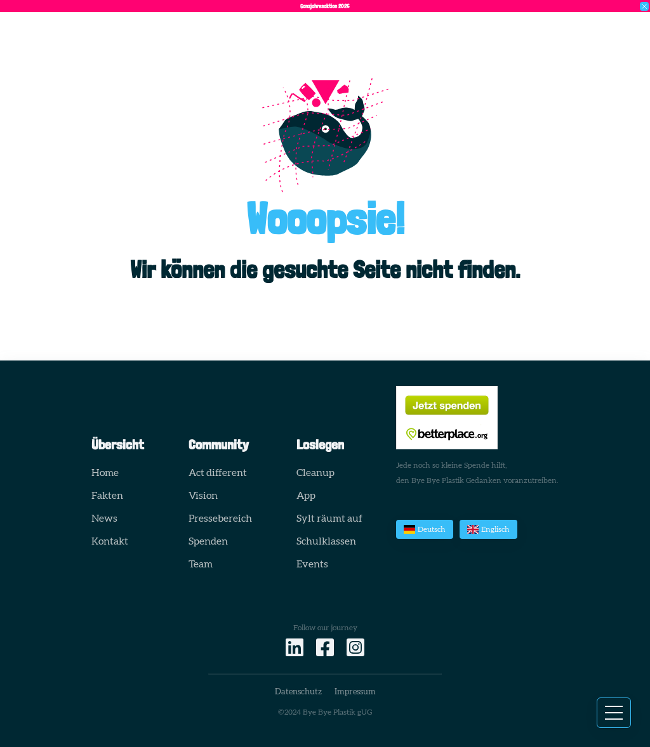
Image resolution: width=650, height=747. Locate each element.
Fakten (107, 496)
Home (105, 473)
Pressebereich (220, 518)
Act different (218, 473)
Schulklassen (326, 541)
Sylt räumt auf (329, 518)
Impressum (355, 692)
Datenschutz (298, 692)
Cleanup (315, 473)
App (305, 496)
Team (201, 564)
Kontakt (109, 541)
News (104, 518)
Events (312, 564)
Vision (203, 496)
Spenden (208, 541)
